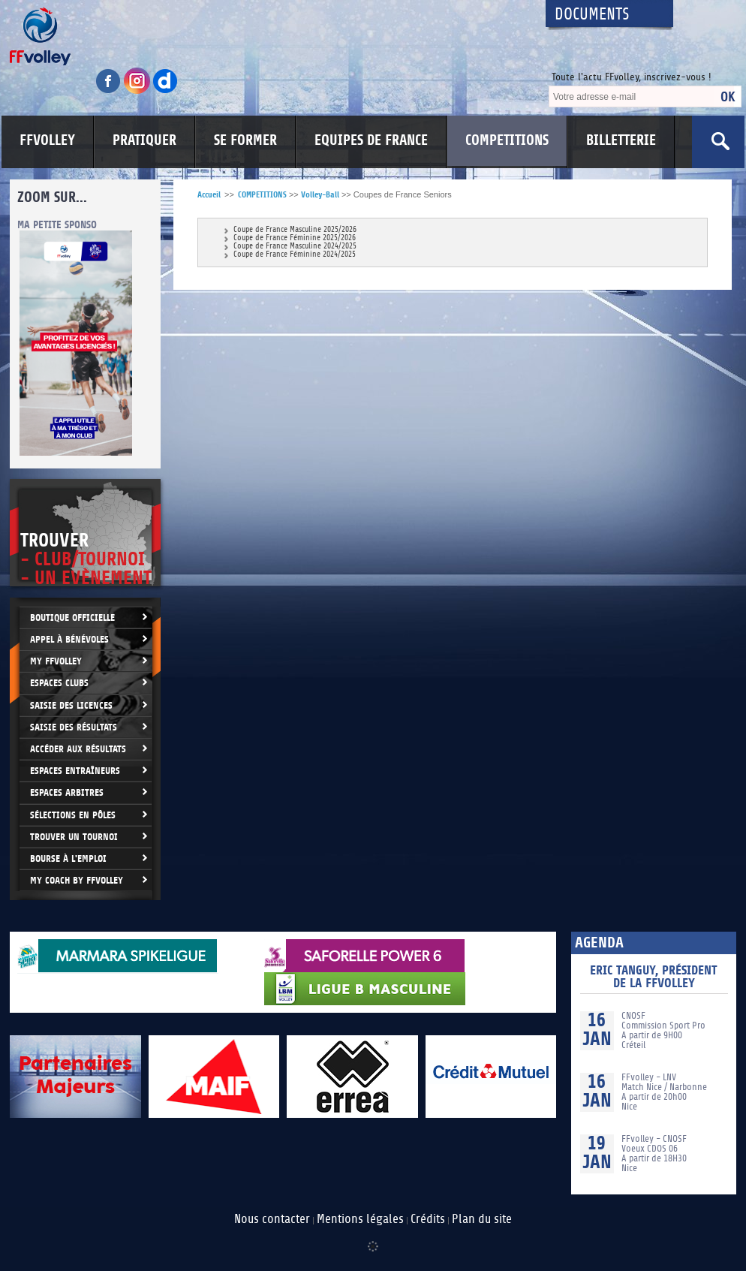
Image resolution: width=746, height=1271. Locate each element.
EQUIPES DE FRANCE (371, 140)
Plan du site (482, 1219)
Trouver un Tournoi (74, 836)
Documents (592, 14)
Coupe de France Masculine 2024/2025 (294, 246)
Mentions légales (360, 1219)
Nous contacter (272, 1219)
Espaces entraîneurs (75, 770)
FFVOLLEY (47, 140)
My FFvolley (56, 661)
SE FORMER (245, 140)
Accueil (209, 195)
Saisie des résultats (73, 727)
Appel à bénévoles (69, 639)
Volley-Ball (320, 195)
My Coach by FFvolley (76, 880)
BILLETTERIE (621, 140)
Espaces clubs (59, 682)
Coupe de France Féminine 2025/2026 (294, 238)
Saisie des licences (71, 705)
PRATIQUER (144, 140)
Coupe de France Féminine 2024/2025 (294, 255)
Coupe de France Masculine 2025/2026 (294, 230)
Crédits (428, 1219)
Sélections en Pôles (73, 815)
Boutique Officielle (72, 617)
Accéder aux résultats (78, 748)
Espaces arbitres (67, 792)
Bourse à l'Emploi (68, 858)
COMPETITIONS (507, 140)
